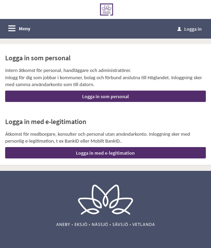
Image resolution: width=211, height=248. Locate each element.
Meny (24, 28)
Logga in (189, 29)
